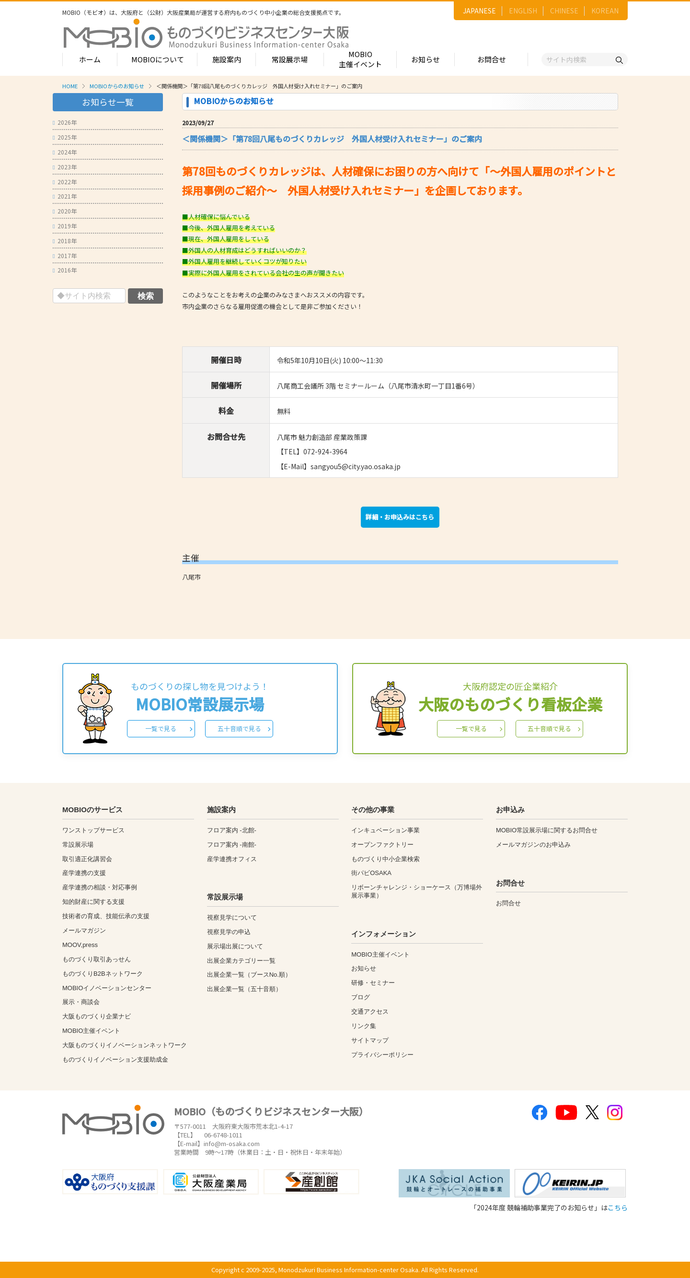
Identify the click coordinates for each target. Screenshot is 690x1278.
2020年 (65, 211)
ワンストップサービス (93, 830)
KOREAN (605, 10)
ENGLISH (523, 10)
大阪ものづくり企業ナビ (96, 1016)
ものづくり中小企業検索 (385, 859)
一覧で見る (160, 728)
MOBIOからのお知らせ (117, 86)
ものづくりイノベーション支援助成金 (115, 1059)
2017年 (65, 255)
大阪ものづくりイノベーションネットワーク (124, 1045)
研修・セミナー (373, 982)
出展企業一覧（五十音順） (244, 989)
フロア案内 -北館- (231, 830)
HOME (70, 86)
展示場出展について (235, 946)
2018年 (65, 241)
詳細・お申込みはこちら (400, 516)
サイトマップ (370, 1040)
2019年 (65, 226)
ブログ (360, 997)
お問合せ (491, 59)
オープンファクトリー (382, 844)
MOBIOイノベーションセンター (106, 988)
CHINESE (564, 10)
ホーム (90, 59)
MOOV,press (80, 944)
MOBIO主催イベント (360, 59)
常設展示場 (290, 59)
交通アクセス (370, 1011)
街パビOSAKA (371, 872)
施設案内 (226, 59)
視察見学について (232, 917)
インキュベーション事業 (385, 830)
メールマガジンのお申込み (533, 844)
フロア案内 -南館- (231, 844)
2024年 (65, 152)
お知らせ (425, 59)
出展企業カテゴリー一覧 (241, 960)
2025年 (65, 137)
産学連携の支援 (84, 872)
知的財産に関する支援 (93, 901)
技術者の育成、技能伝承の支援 (106, 916)
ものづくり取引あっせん (96, 959)
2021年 (65, 196)
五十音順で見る (239, 728)
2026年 (65, 122)
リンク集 (363, 1026)
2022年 (65, 182)
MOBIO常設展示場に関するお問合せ (547, 830)
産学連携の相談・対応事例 (99, 887)
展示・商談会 (81, 1002)
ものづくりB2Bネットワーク (102, 973)
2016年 (65, 270)
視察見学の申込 (229, 931)
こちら (618, 1207)
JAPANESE (479, 10)
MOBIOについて (157, 59)
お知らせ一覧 (108, 102)
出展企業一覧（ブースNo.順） (249, 974)
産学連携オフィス (232, 859)
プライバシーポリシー (382, 1054)
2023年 (65, 167)
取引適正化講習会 (87, 859)
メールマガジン (84, 930)
